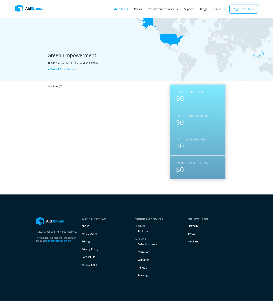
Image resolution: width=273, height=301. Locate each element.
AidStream (144, 231)
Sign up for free (243, 9)
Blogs (203, 9)
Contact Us (88, 257)
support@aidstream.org (58, 240)
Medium (193, 241)
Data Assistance (148, 244)
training (142, 275)
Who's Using (120, 9)
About (85, 226)
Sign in (217, 9)
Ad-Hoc (142, 267)
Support (189, 9)
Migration (143, 252)
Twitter (192, 233)
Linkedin (193, 226)
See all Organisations (62, 69)
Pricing (138, 9)
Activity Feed (89, 265)
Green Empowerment (71, 55)
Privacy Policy (90, 249)
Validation (144, 260)
